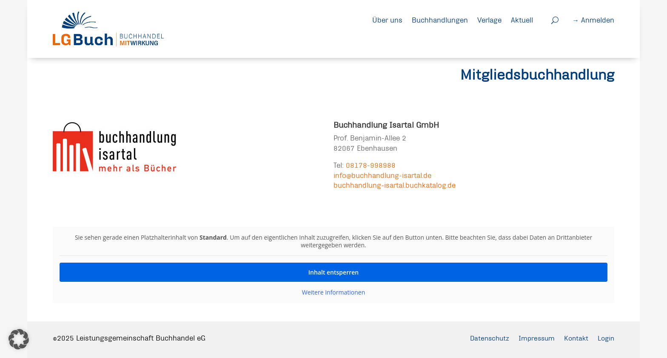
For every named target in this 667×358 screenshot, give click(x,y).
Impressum (532, 337)
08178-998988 (371, 164)
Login (605, 337)
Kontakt (574, 337)
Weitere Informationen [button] (333, 292)
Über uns (387, 19)
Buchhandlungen (440, 19)
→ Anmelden (593, 19)
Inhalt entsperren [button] (333, 272)
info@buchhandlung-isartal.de (382, 175)
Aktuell (522, 19)
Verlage (489, 19)
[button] (18, 339)
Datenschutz (483, 337)
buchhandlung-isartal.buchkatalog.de (395, 184)
